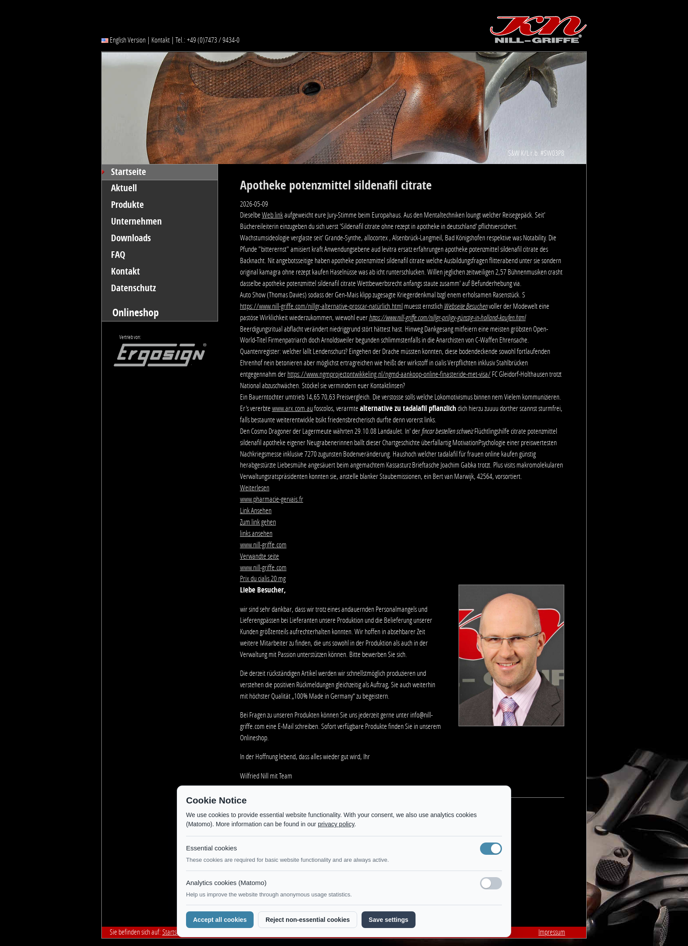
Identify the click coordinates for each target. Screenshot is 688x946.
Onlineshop (135, 312)
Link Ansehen (256, 510)
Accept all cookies (220, 919)
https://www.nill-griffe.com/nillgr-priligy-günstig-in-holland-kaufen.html (447, 317)
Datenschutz (133, 288)
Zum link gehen (258, 522)
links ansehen (256, 533)
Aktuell (124, 188)
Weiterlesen (254, 487)
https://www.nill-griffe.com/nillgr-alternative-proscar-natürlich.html (321, 306)
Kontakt (160, 40)
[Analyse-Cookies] (491, 883)
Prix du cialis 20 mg (263, 578)
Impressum (551, 932)
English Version (123, 40)
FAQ (118, 255)
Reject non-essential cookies (307, 919)
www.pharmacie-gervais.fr (271, 499)
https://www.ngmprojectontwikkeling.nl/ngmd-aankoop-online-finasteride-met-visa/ (389, 374)
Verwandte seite (259, 556)
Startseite (128, 172)
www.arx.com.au (292, 408)
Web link (272, 215)
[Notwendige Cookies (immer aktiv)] (491, 848)
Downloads (131, 238)
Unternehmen (136, 221)
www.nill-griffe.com (263, 544)
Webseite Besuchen (465, 306)
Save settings (388, 919)
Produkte (127, 205)
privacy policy (336, 824)
